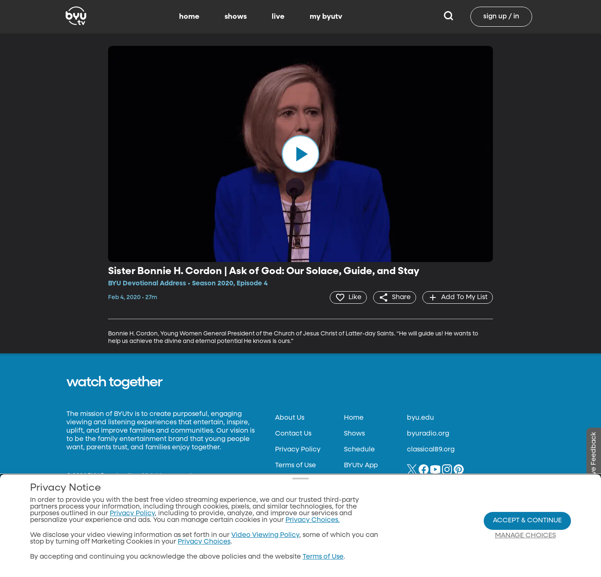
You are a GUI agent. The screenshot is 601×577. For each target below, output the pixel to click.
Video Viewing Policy (265, 535)
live (278, 16)
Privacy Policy (298, 449)
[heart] (348, 297)
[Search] (448, 17)
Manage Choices (525, 535)
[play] (300, 154)
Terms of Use (295, 465)
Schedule (359, 449)
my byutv (326, 16)
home (189, 16)
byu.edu (420, 418)
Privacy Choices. (312, 520)
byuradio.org (428, 434)
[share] (394, 297)
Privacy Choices (204, 542)
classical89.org (431, 449)
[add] (457, 297)
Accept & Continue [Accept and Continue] (527, 520)
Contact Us (293, 434)
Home (354, 418)
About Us (289, 418)
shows (236, 16)
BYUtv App (361, 465)
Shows (354, 434)
